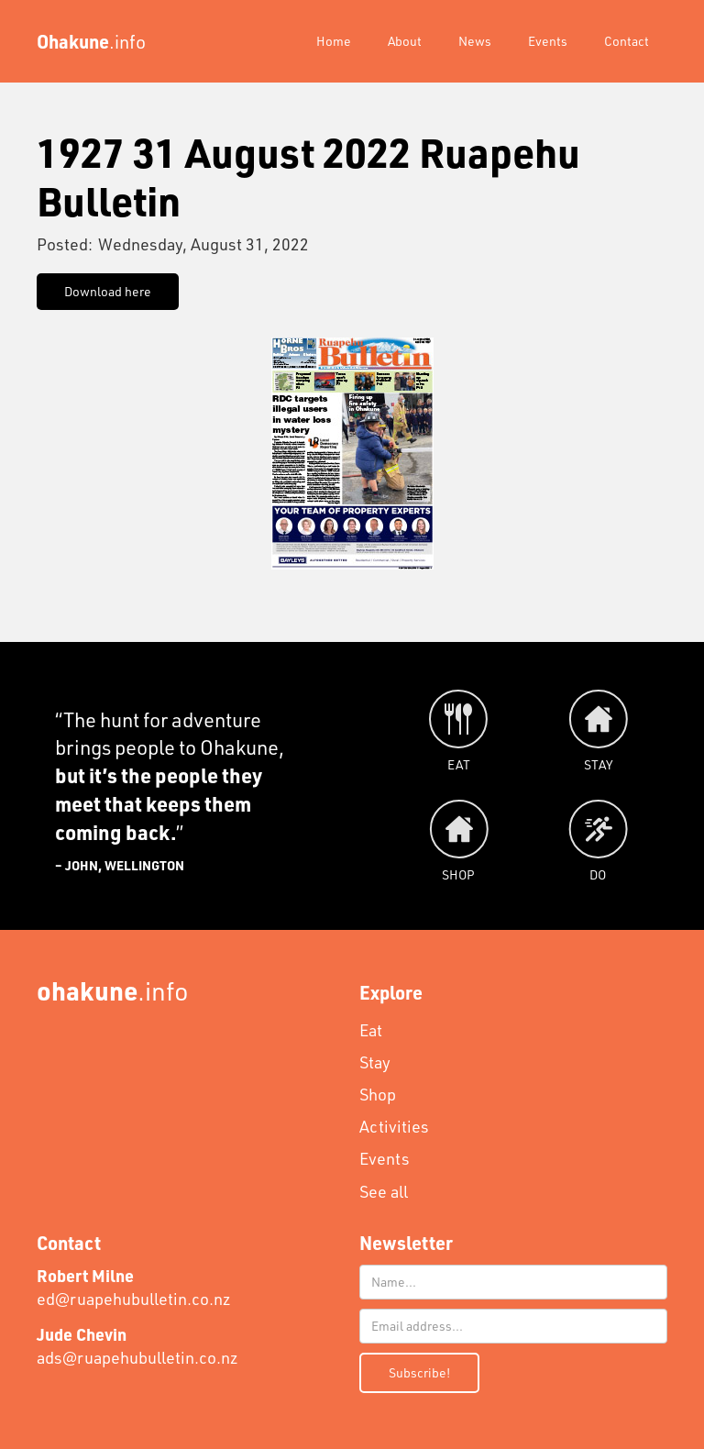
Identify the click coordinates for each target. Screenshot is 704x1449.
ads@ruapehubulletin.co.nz (137, 1345)
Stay (374, 1062)
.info (113, 990)
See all (383, 1191)
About (405, 41)
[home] (91, 41)
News (474, 41)
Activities (394, 1126)
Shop (377, 1094)
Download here (107, 291)
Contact (626, 41)
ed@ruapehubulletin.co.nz (134, 1287)
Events (547, 41)
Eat (370, 1030)
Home (333, 41)
